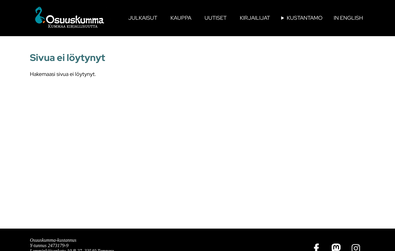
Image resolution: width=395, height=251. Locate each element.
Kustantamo (305, 17)
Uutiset (216, 17)
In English (348, 17)
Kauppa (180, 17)
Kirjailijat (255, 17)
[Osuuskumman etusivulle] (73, 18)
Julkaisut (142, 17)
